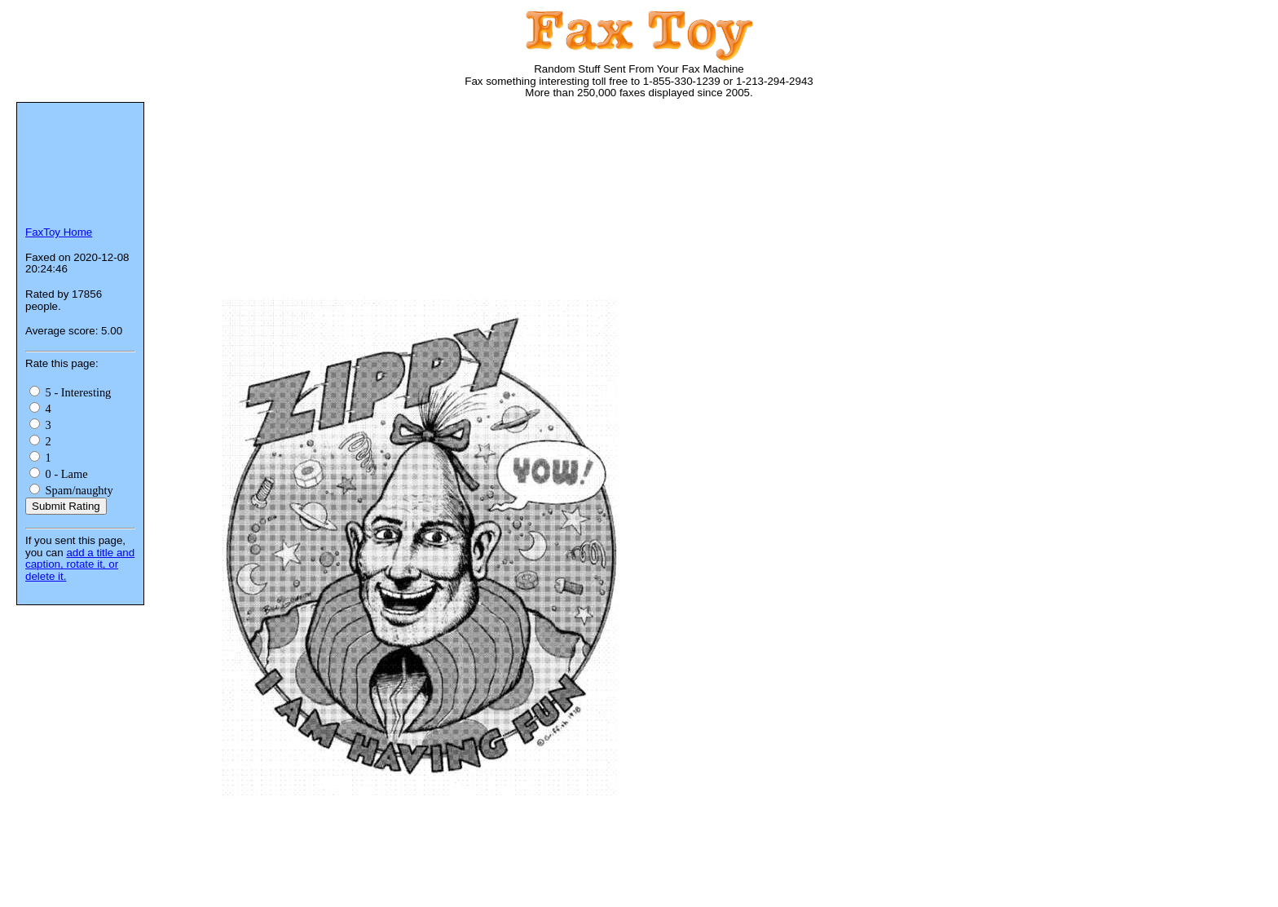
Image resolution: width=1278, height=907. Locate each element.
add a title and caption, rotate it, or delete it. (79, 564)
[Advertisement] (459, 163)
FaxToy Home (58, 232)
